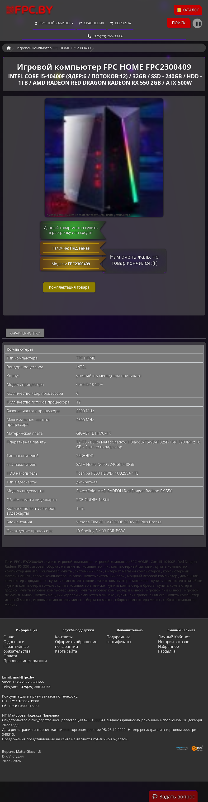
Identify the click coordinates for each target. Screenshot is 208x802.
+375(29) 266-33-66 (104, 36)
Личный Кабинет (174, 637)
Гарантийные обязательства (17, 649)
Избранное (168, 646)
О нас (9, 637)
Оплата (10, 656)
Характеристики (25, 333)
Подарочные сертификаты (119, 639)
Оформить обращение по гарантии (76, 644)
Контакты (64, 637)
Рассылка (166, 651)
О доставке (14, 641)
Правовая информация (25, 660)
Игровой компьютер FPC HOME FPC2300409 (54, 47)
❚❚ (198, 23)
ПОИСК (178, 22)
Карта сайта (66, 651)
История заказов (173, 641)
